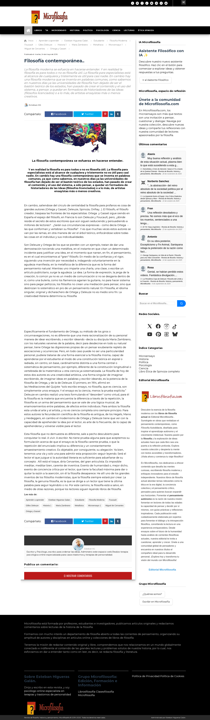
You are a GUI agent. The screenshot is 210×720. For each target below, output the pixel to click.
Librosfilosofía (86, 691)
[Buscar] (181, 303)
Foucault (113, 500)
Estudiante (79, 500)
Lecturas (129, 30)
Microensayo (59, 30)
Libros (38, 30)
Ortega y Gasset (33, 511)
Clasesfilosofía (105, 691)
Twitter (88, 114)
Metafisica (79, 505)
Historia (75, 30)
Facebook (58, 114)
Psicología (102, 30)
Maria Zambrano (63, 505)
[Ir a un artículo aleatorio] (183, 2)
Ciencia (116, 30)
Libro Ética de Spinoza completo (159, 371)
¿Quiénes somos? (152, 594)
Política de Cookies (172, 676)
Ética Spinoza (146, 30)
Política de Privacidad (146, 676)
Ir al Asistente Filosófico (156, 80)
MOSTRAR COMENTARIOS (78, 576)
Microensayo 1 (94, 505)
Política (88, 30)
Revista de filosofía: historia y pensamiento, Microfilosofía (47, 717)
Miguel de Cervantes (114, 505)
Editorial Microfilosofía (162, 569)
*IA (46, 30)
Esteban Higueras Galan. (59, 500)
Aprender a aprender (35, 500)
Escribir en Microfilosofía (156, 601)
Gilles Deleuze (32, 505)
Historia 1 (47, 505)
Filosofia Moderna (96, 500)
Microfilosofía (86, 695)
